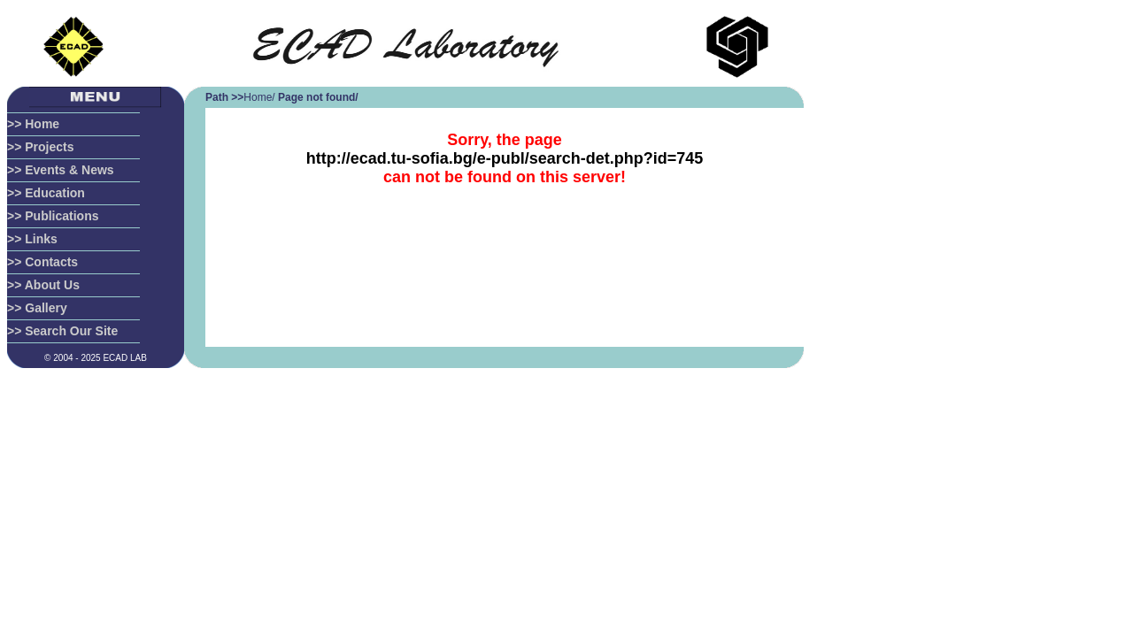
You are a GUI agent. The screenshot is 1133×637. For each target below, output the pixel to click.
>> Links (32, 239)
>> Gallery (37, 308)
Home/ (258, 97)
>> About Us (43, 285)
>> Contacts (42, 262)
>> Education (46, 193)
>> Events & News (60, 170)
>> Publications (52, 216)
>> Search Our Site (62, 331)
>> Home (33, 124)
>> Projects (40, 147)
